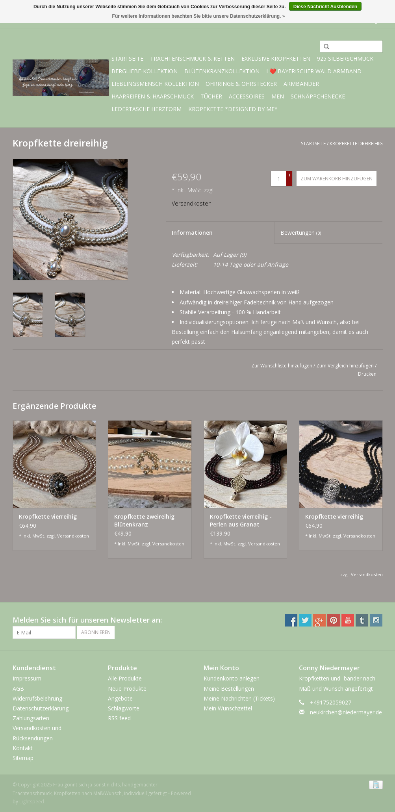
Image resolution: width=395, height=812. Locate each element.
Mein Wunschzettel (228, 708)
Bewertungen (300, 232)
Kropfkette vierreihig (48, 516)
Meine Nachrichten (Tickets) (239, 698)
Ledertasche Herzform (146, 109)
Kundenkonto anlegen (232, 678)
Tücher (211, 96)
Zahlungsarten (31, 718)
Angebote (120, 698)
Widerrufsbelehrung (37, 698)
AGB (18, 688)
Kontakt (23, 748)
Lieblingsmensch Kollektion (155, 83)
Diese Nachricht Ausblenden (325, 6)
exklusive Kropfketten (275, 58)
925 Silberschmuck (345, 58)
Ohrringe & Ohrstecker (241, 83)
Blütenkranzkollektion (222, 71)
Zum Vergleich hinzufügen (345, 365)
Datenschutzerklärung (41, 708)
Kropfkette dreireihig (356, 143)
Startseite (127, 58)
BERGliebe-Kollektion (144, 71)
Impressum (27, 678)
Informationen (192, 232)
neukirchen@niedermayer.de (346, 712)
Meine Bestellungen (229, 688)
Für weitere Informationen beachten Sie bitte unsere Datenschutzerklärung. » (198, 16)
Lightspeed (31, 801)
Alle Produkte (125, 678)
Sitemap (23, 758)
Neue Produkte (127, 688)
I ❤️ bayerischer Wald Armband (314, 71)
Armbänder (301, 83)
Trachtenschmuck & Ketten (192, 58)
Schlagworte (123, 708)
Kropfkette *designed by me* (233, 109)
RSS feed (119, 718)
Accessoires (247, 96)
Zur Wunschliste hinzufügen (281, 365)
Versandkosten (191, 203)
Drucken (367, 374)
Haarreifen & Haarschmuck (152, 96)
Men (277, 96)
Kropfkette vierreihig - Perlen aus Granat (241, 520)
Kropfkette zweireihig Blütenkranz (144, 520)
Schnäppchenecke (318, 96)
